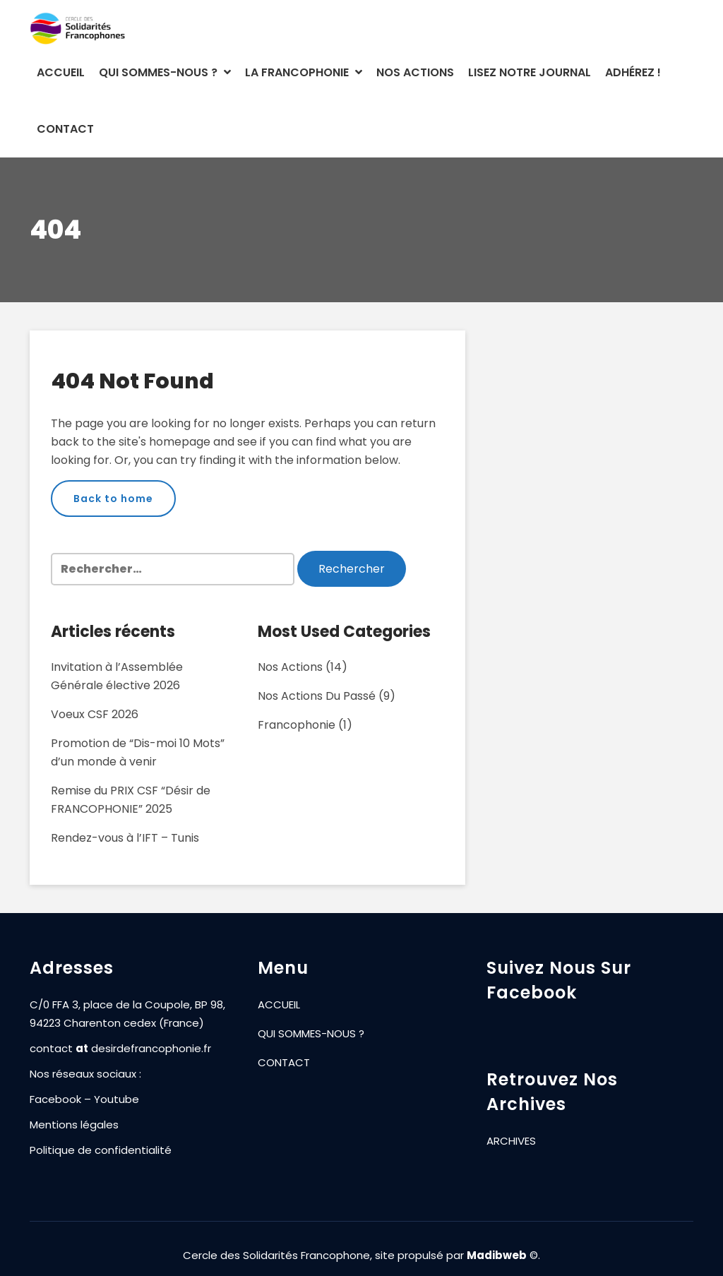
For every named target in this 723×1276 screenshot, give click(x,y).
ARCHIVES (511, 1141)
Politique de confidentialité (101, 1150)
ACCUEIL (61, 72)
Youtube (116, 1099)
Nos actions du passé (317, 696)
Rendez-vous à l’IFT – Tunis (125, 838)
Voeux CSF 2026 (94, 714)
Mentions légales (74, 1125)
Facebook (55, 1099)
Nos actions (290, 667)
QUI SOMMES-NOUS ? (165, 72)
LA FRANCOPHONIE (303, 72)
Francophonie (296, 725)
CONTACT (65, 129)
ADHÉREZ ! (633, 72)
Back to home (113, 498)
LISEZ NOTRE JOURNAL (529, 72)
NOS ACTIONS (415, 72)
